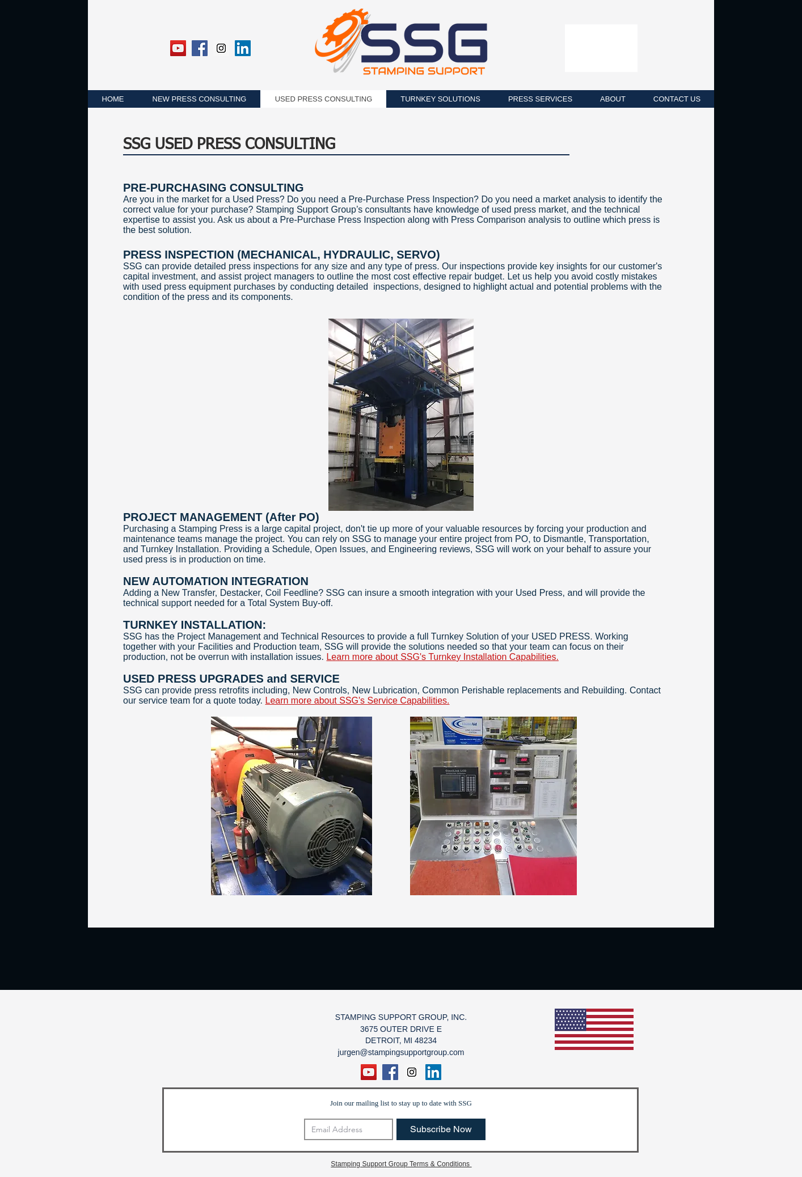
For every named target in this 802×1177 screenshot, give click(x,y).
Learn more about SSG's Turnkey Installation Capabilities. (442, 657)
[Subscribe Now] (441, 1129)
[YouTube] (178, 48)
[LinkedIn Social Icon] (243, 48)
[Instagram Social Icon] (221, 48)
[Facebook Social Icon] (200, 48)
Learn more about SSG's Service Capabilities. (357, 700)
